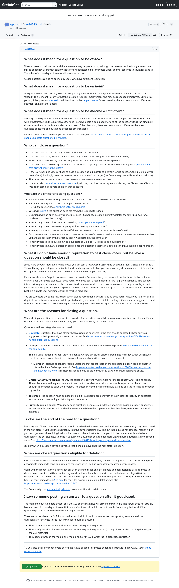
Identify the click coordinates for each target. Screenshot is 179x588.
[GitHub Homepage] (28, 580)
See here (59, 480)
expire (43, 210)
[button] (154, 35)
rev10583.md (33, 24)
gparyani (16, 24)
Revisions (26, 35)
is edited (53, 100)
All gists (63, 4)
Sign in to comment (110, 566)
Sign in (160, 4)
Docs (94, 580)
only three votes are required (69, 206)
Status (75, 580)
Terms (51, 580)
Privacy (59, 580)
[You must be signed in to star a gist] (154, 24)
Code (10, 35)
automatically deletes (58, 489)
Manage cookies (112, 580)
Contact (101, 580)
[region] (89, 305)
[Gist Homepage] (10, 4)
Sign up (171, 4)
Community (85, 580)
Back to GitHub (76, 4)
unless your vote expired (91, 222)
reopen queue (90, 100)
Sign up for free (31, 566)
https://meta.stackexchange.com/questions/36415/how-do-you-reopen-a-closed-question (83, 440)
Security (67, 580)
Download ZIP (167, 35)
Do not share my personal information (137, 580)
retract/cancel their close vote (61, 183)
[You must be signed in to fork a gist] (168, 24)
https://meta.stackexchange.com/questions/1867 (50, 483)
